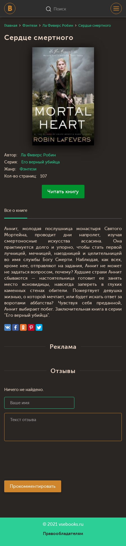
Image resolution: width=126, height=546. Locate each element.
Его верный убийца (40, 162)
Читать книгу (63, 191)
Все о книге (15, 210)
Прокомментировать (33, 486)
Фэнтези (28, 169)
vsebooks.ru (71, 524)
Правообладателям (63, 533)
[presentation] (47, 462)
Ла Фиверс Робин (38, 155)
